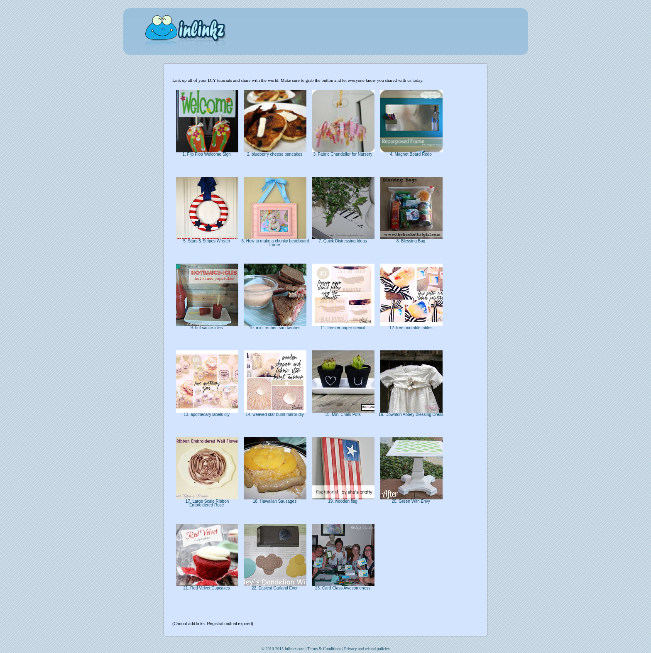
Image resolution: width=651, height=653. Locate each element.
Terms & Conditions (324, 648)
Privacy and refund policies (367, 648)
